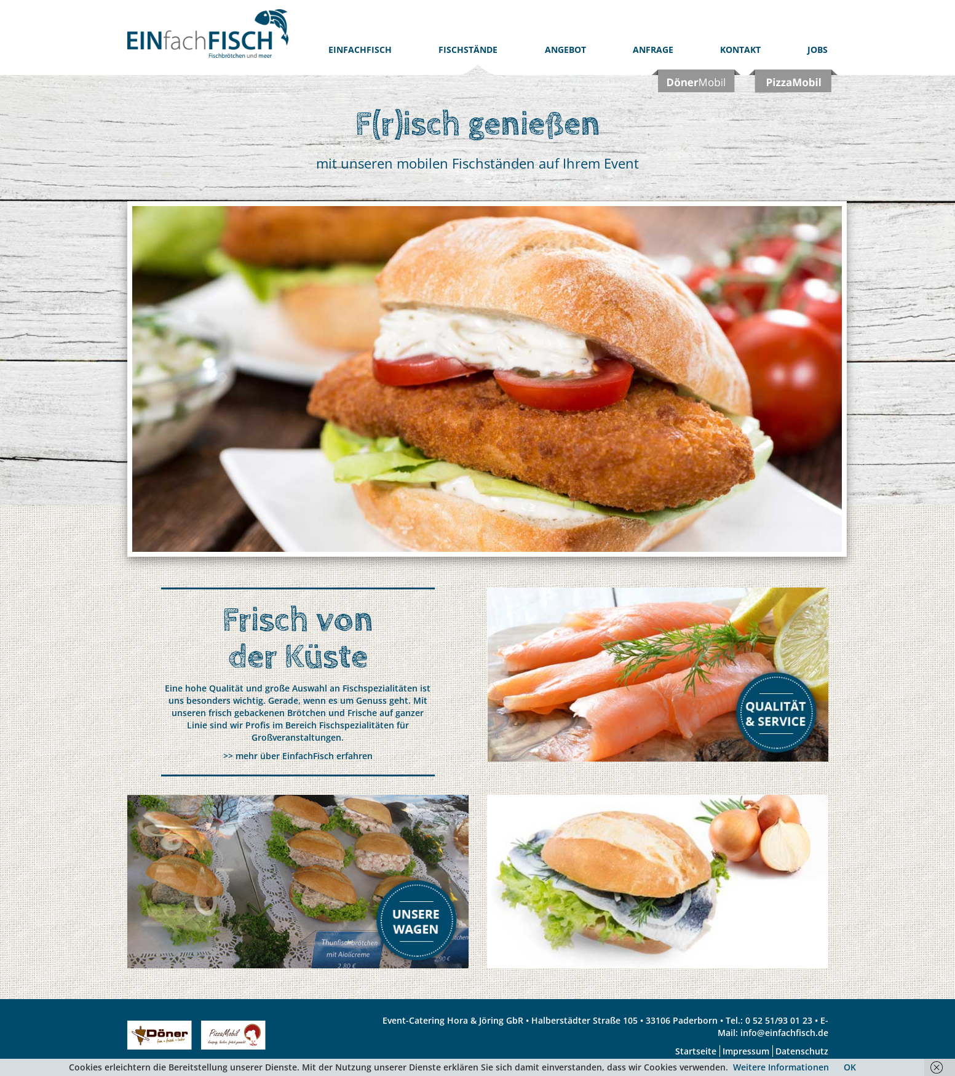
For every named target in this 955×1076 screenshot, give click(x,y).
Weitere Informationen (781, 1067)
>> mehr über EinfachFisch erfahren (298, 756)
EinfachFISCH (360, 49)
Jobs (817, 49)
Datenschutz (801, 1051)
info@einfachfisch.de (784, 1032)
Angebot (565, 49)
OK (850, 1067)
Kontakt (740, 49)
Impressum (746, 1051)
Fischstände (467, 49)
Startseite (695, 1051)
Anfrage (653, 49)
